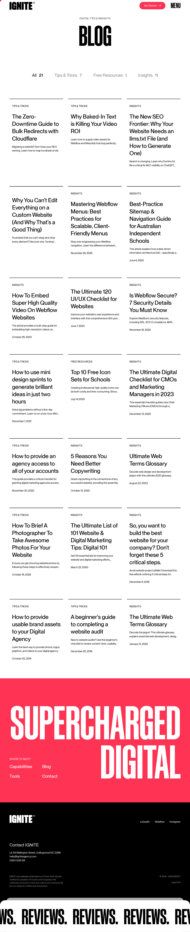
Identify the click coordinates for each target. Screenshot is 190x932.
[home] (22, 6)
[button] (175, 6)
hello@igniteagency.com (23, 856)
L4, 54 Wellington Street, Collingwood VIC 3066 (35, 852)
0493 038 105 (17, 860)
